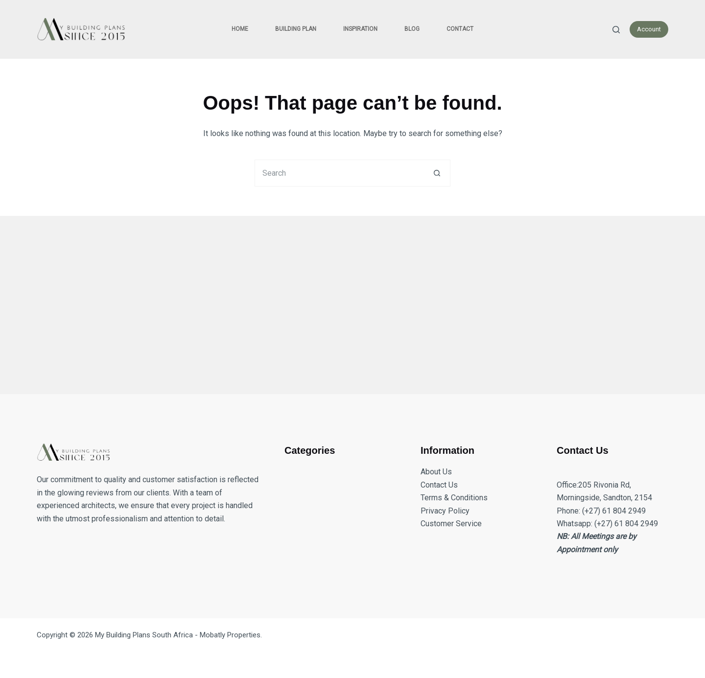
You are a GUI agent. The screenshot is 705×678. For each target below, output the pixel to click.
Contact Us (439, 485)
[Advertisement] (330, 299)
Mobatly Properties (230, 635)
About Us (436, 471)
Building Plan (295, 28)
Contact (459, 28)
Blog (412, 28)
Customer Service (451, 523)
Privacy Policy (445, 510)
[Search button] (436, 173)
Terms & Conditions (454, 497)
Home (240, 28)
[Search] (616, 29)
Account (649, 29)
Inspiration (360, 28)
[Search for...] (339, 173)
